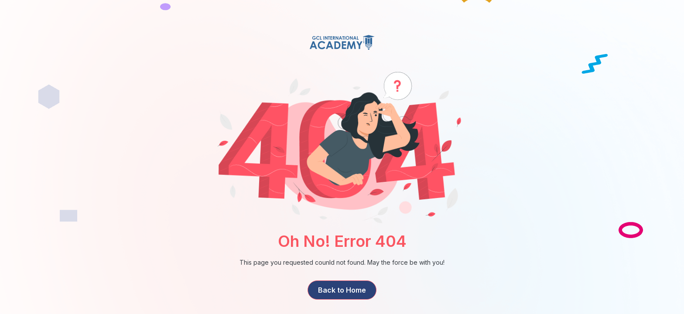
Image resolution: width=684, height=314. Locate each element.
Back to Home (342, 290)
